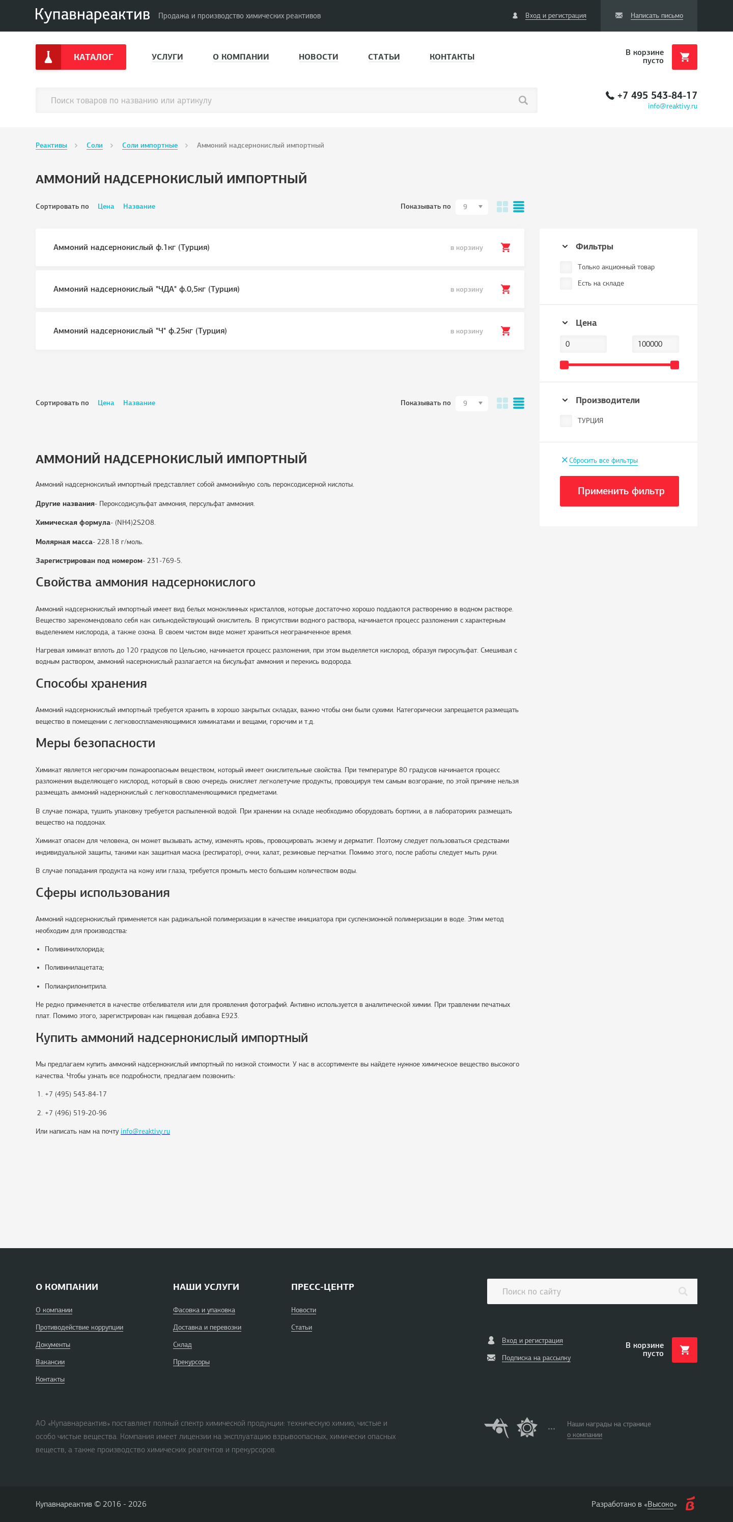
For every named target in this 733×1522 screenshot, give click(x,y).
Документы (53, 1344)
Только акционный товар (616, 267)
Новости (319, 56)
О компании (241, 56)
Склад (182, 1344)
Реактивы (51, 145)
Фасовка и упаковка (204, 1310)
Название (139, 206)
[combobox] (472, 207)
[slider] (564, 364)
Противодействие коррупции (79, 1327)
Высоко (660, 1504)
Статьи (384, 56)
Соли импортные (150, 145)
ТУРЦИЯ (590, 420)
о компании (584, 1434)
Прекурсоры (191, 1362)
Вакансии (50, 1362)
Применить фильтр (621, 491)
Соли (95, 145)
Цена (106, 206)
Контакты (452, 56)
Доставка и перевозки (207, 1327)
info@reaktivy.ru (672, 106)
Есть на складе (601, 283)
